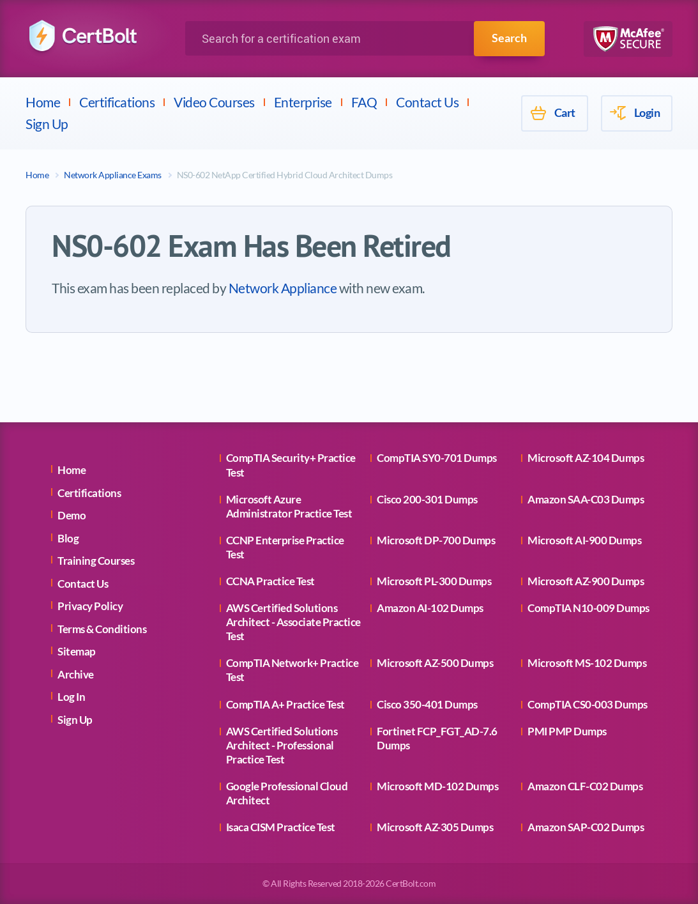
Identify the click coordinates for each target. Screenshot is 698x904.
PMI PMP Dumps (567, 731)
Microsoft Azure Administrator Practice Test (289, 506)
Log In (71, 696)
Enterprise (303, 102)
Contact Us (427, 102)
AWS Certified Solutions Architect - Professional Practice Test (282, 745)
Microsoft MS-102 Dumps (586, 663)
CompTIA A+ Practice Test (285, 704)
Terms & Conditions (101, 629)
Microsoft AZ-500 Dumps (435, 663)
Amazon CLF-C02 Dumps (584, 786)
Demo (71, 515)
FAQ (364, 102)
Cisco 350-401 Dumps (427, 704)
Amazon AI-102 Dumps (430, 608)
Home (43, 102)
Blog (68, 538)
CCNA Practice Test (270, 581)
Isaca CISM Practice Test (280, 827)
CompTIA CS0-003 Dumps (587, 704)
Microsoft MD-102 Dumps (437, 786)
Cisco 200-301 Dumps (427, 499)
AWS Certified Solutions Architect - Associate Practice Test (293, 622)
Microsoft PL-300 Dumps (434, 581)
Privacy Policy (90, 606)
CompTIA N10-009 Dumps (588, 608)
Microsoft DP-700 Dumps (436, 540)
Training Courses (95, 560)
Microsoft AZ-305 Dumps (435, 827)
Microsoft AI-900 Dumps (584, 540)
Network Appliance (283, 288)
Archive (75, 674)
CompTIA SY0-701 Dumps (437, 457)
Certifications (117, 102)
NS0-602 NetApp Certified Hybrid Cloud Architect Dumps (285, 174)
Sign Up (47, 124)
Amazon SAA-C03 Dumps (585, 499)
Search (509, 38)
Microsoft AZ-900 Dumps (585, 581)
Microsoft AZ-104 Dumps (585, 457)
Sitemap (76, 651)
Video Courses (214, 102)
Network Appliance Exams (113, 174)
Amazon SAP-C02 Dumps (585, 827)
